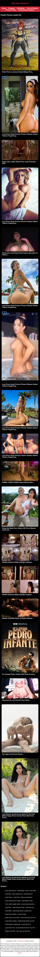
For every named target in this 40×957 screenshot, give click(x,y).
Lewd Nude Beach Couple (12, 900)
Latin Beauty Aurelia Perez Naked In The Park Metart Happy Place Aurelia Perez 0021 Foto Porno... (18, 815)
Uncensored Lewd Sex (27, 904)
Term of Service (32, 8)
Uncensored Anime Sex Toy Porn (25, 927)
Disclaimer (21, 8)
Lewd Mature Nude (27, 900)
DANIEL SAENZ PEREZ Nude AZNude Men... (18, 482)
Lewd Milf (8, 894)
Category (11, 8)
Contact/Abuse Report (26, 10)
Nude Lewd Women (26, 897)
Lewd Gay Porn (26, 924)
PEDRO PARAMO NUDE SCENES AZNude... (18, 618)
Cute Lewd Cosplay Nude (12, 904)
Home (4, 8)
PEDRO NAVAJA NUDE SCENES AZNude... (17, 562)
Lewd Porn (8, 907)
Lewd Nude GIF (28, 894)
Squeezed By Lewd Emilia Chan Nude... (16, 700)
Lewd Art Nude (21, 914)
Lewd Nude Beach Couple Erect (21, 911)
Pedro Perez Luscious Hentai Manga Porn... (18, 72)
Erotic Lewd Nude (30, 890)
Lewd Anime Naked (10, 914)
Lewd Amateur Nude (18, 907)
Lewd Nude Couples (11, 921)
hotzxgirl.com (21, 941)
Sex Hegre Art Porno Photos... (13, 754)
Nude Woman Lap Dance (12, 917)
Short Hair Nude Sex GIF (28, 917)
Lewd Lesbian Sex (17, 894)
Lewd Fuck (16, 897)
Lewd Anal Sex (29, 907)
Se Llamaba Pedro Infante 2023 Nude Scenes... (19, 674)
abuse (20, 953)
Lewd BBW (8, 911)
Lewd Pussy (8, 897)
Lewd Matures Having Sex (12, 924)
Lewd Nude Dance (10, 890)
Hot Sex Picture (20, 3)
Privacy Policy (11, 10)
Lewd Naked (20, 890)
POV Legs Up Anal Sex (23, 931)
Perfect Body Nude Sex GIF (26, 921)
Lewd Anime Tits (10, 927)
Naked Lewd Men (10, 931)
